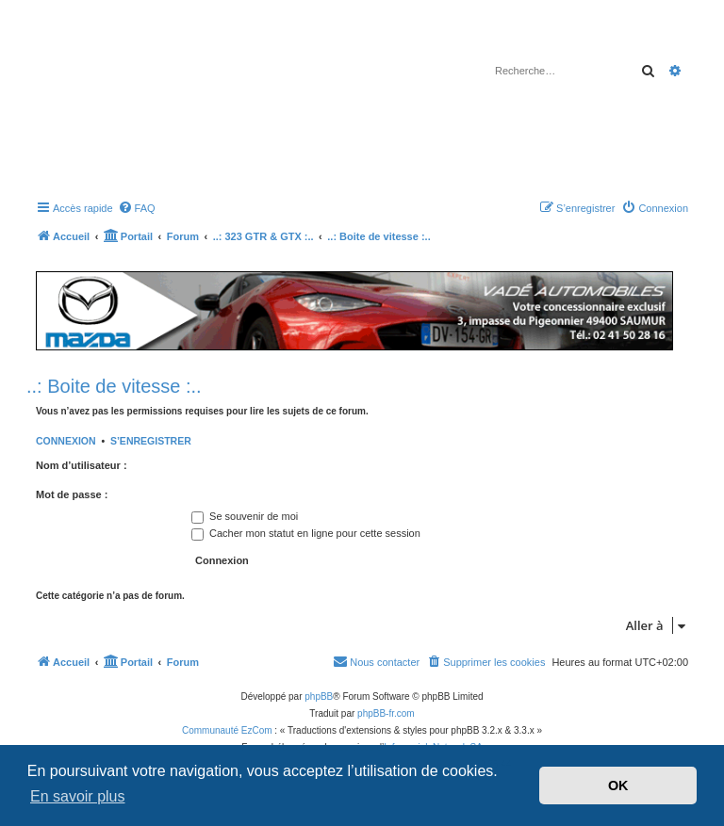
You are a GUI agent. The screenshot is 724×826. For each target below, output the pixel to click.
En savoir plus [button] (77, 796)
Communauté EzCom (227, 730)
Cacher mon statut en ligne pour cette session (305, 533)
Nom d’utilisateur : (81, 465)
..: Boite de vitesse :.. (114, 386)
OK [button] (618, 785)
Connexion (66, 440)
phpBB (318, 696)
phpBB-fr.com (386, 713)
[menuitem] (137, 208)
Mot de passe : (71, 494)
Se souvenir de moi (244, 516)
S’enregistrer (150, 440)
